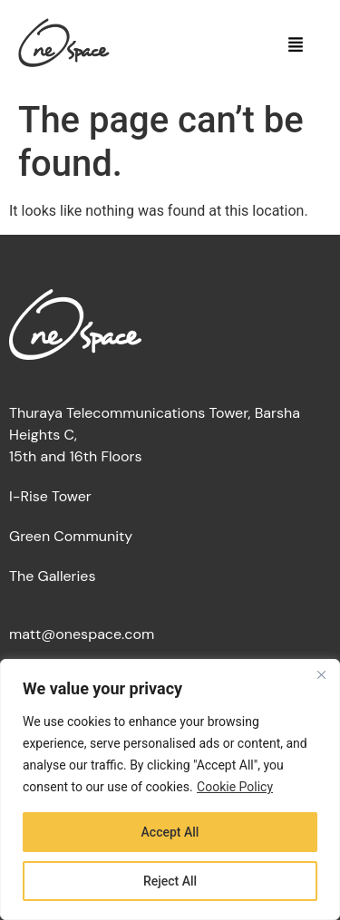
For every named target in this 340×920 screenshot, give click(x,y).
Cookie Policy (235, 787)
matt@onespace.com (81, 634)
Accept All (170, 832)
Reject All (170, 881)
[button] (296, 46)
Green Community (70, 536)
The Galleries (52, 576)
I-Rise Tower (50, 496)
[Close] (321, 674)
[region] (170, 789)
